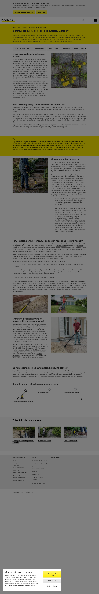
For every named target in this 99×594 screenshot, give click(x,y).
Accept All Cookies (52, 574)
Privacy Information (23, 585)
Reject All (52, 581)
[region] (32, 580)
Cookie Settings (52, 586)
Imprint (33, 585)
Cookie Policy (12, 585)
